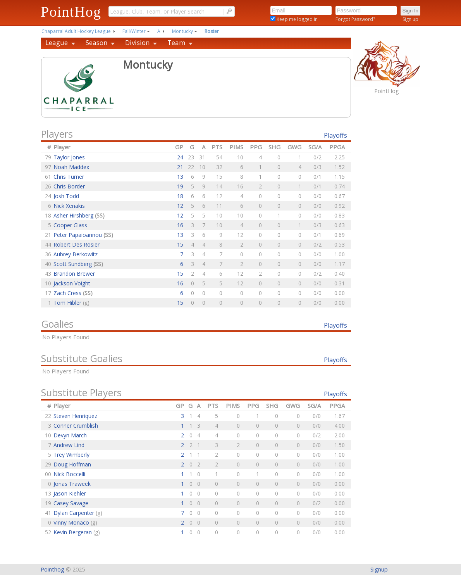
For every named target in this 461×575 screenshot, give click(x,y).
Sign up (410, 19)
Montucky (182, 31)
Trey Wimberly (71, 454)
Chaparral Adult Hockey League (76, 31)
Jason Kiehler (69, 493)
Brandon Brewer (74, 273)
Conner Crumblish (75, 425)
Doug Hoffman (72, 464)
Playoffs (335, 135)
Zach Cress (68, 293)
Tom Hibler (68, 302)
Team (176, 42)
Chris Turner (68, 176)
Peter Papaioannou (78, 234)
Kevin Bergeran (73, 532)
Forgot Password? (355, 19)
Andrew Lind (68, 445)
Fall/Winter (134, 31)
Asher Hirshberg (74, 215)
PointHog (71, 11)
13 (180, 176)
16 (180, 225)
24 (180, 157)
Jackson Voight (71, 283)
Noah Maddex (71, 167)
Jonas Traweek (72, 483)
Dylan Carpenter (74, 512)
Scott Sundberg (73, 264)
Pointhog (52, 569)
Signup (379, 569)
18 (180, 196)
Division (137, 42)
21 (180, 167)
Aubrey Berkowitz (75, 254)
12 (180, 205)
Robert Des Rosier (76, 244)
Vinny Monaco (72, 522)
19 (180, 186)
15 (180, 244)
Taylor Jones (69, 157)
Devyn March (70, 435)
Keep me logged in (296, 19)
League (56, 42)
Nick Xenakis (69, 205)
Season (96, 42)
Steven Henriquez (75, 416)
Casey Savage (70, 503)
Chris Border (69, 186)
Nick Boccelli (69, 474)
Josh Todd (66, 196)
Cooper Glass (70, 225)
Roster (212, 31)
